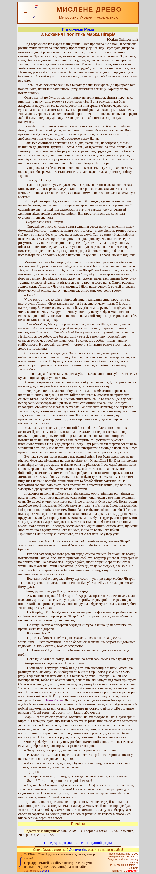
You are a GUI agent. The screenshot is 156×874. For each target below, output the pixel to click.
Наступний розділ (98, 843)
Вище (78, 843)
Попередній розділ (58, 843)
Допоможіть (78, 849)
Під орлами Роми (78, 29)
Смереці (44, 870)
